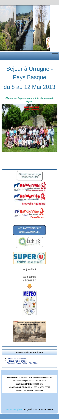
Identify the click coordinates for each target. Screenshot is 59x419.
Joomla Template (13, 409)
